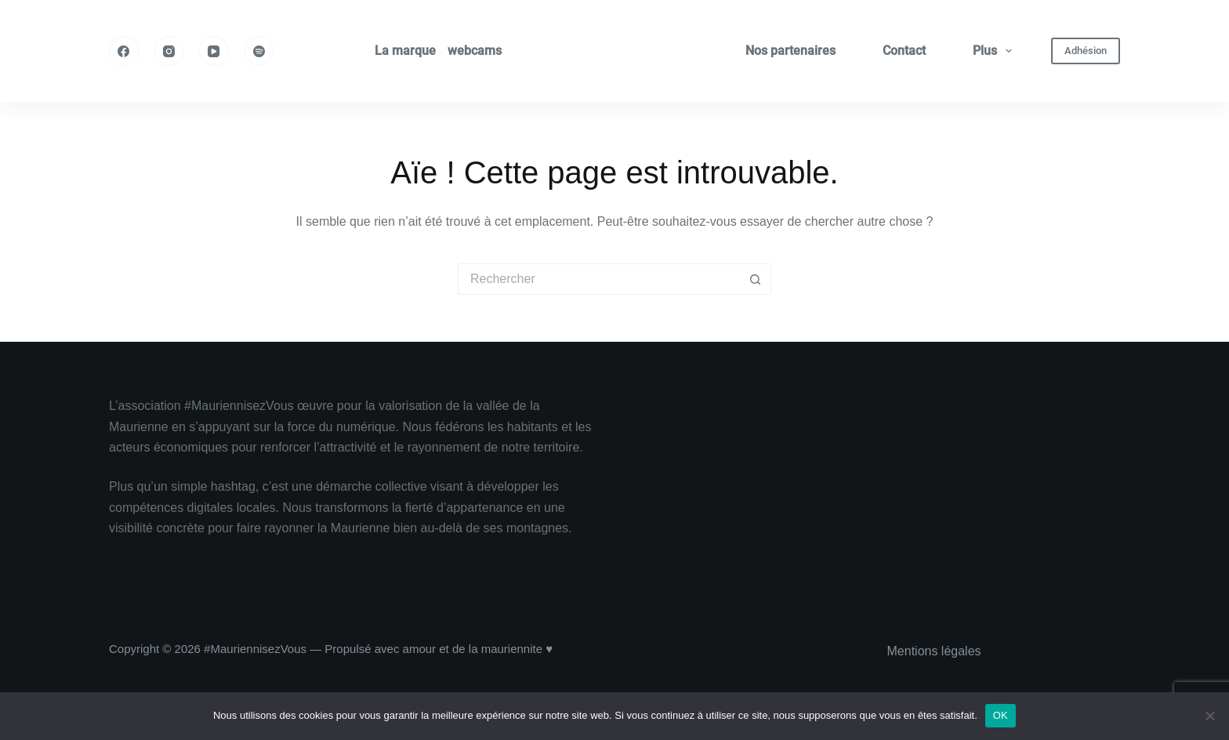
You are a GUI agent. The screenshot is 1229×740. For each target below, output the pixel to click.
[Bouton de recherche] (755, 279)
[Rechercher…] (599, 279)
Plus (995, 51)
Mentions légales (934, 651)
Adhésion (1085, 50)
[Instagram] (169, 51)
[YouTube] (214, 51)
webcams (475, 50)
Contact (904, 50)
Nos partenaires (790, 50)
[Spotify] (259, 51)
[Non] (1209, 716)
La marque (405, 50)
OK (1000, 715)
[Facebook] (124, 51)
